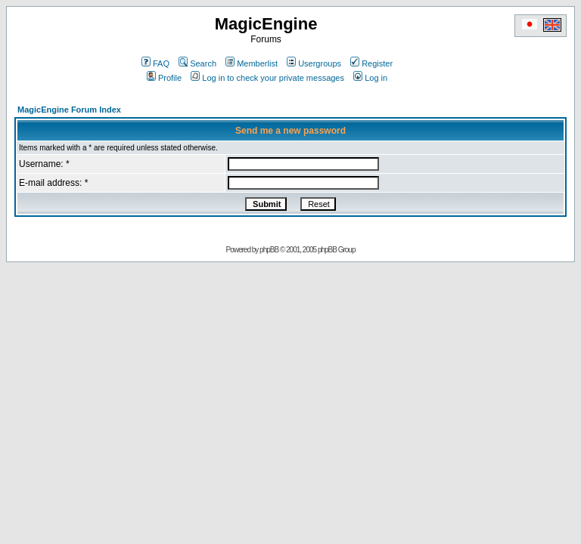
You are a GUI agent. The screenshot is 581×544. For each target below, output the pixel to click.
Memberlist (251, 63)
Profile (164, 77)
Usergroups (314, 63)
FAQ (155, 63)
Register (371, 63)
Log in (370, 77)
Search (197, 63)
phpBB (268, 250)
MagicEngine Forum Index (69, 109)
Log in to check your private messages (267, 77)
